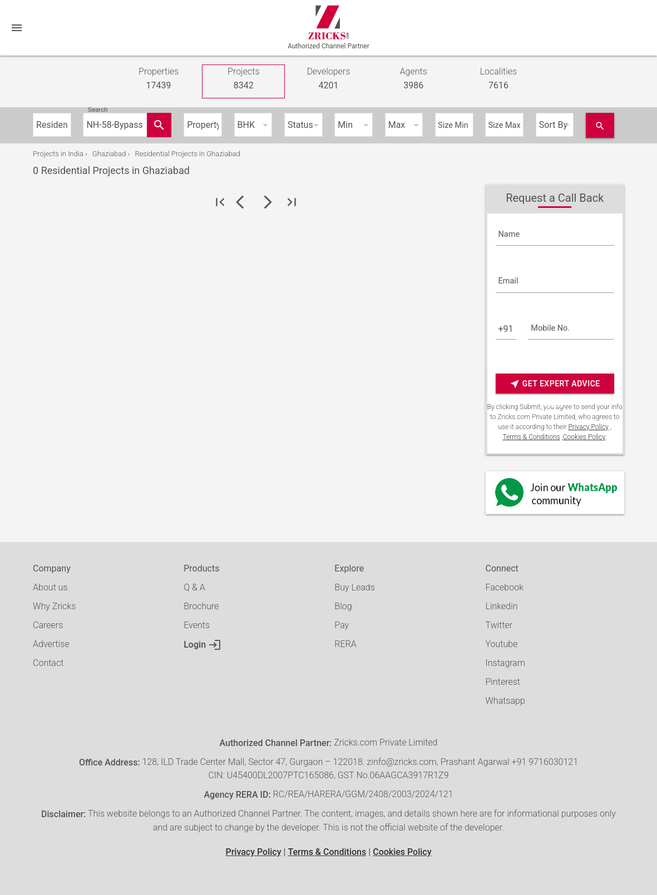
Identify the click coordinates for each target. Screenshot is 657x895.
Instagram (506, 663)
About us (50, 587)
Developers (328, 79)
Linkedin (502, 606)
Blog (343, 606)
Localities (498, 79)
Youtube (502, 644)
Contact (48, 663)
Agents (413, 79)
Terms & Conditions (531, 437)
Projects (243, 79)
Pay (341, 625)
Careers (48, 625)
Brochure (201, 606)
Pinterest (503, 682)
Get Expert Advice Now (555, 384)
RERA (345, 644)
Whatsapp (505, 700)
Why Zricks (54, 606)
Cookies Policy (584, 437)
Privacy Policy (588, 427)
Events (197, 625)
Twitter (499, 625)
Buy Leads (354, 587)
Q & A (194, 587)
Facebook (504, 587)
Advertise (51, 644)
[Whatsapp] (555, 492)
